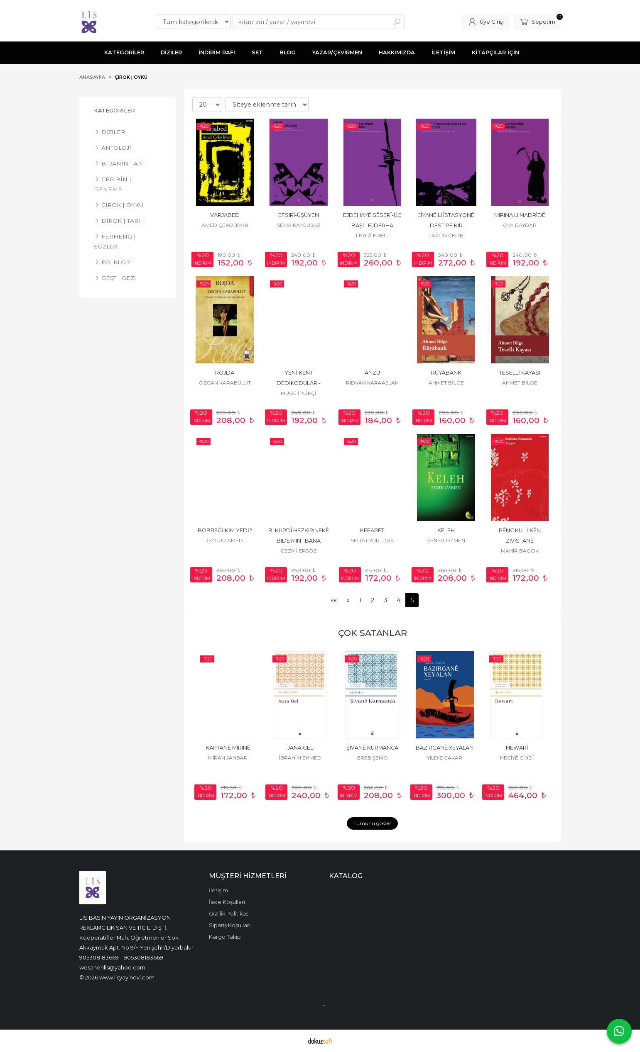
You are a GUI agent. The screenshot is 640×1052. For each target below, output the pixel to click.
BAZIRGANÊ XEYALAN (444, 748)
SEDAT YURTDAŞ (372, 540)
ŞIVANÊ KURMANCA (372, 748)
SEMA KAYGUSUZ (298, 225)
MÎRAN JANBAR (228, 758)
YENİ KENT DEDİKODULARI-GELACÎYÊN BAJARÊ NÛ (298, 383)
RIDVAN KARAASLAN (372, 383)
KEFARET (372, 530)
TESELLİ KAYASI (519, 373)
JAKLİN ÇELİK (446, 235)
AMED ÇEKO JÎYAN (224, 225)
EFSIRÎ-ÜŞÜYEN (298, 215)
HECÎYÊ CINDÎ (517, 758)
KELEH (446, 530)
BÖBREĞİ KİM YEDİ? (225, 530)
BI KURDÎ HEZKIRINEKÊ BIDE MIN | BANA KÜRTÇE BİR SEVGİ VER (298, 540)
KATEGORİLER (114, 110)
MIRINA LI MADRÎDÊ (519, 215)
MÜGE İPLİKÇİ (298, 393)
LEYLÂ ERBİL (372, 235)
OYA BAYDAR (520, 225)
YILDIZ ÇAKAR (444, 758)
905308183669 (99, 957)
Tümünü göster (372, 823)
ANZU (372, 373)
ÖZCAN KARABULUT (225, 383)
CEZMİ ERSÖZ (298, 551)
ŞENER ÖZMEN (446, 540)
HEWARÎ (517, 748)
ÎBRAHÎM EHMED (300, 758)
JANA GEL (300, 748)
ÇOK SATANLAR (372, 633)
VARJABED (225, 215)
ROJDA (224, 373)
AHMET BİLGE (446, 383)
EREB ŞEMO (372, 758)
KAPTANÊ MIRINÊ (228, 748)
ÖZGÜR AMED (224, 540)
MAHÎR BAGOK (520, 551)
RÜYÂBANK (446, 373)
